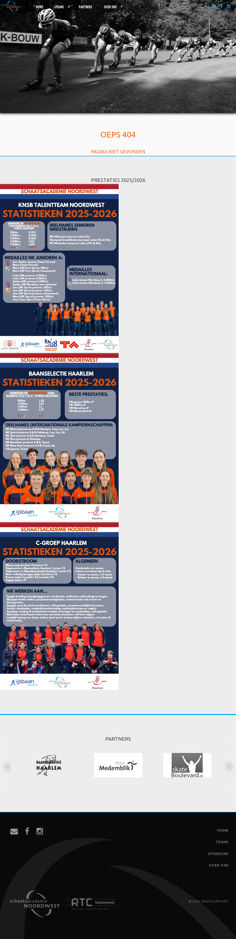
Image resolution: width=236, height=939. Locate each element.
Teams (59, 9)
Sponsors (218, 854)
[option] (49, 766)
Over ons (110, 9)
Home (39, 7)
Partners (85, 7)
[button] (7, 766)
